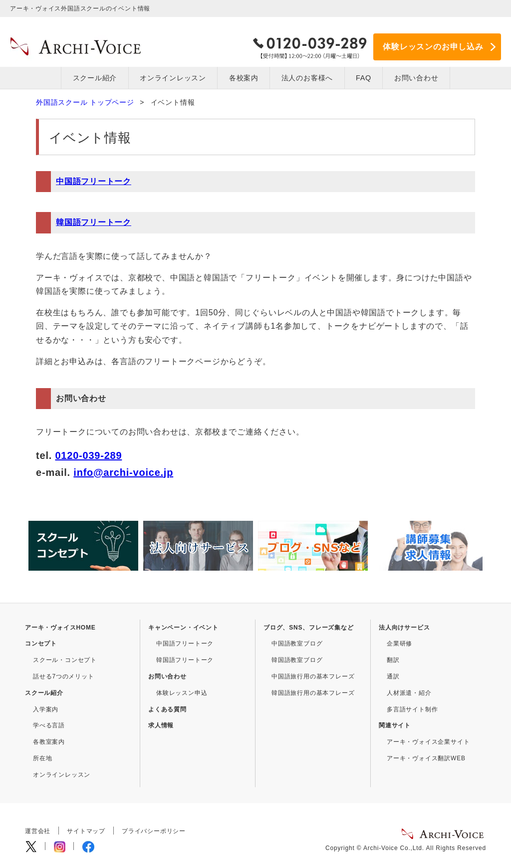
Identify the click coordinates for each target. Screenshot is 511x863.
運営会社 (37, 831)
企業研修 (399, 643)
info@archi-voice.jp (123, 471)
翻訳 (393, 659)
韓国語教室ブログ (296, 659)
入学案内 (45, 708)
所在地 (42, 758)
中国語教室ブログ (296, 643)
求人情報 (161, 725)
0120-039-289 (88, 454)
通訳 (393, 676)
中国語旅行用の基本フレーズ (312, 676)
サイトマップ (86, 831)
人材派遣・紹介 (409, 692)
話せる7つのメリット (63, 676)
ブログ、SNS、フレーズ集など (308, 627)
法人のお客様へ (307, 78)
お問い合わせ (167, 676)
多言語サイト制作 (412, 708)
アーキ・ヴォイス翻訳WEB (426, 758)
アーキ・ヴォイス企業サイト (428, 741)
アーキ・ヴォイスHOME (60, 627)
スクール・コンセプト (65, 659)
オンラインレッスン (173, 78)
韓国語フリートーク (93, 222)
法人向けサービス (404, 627)
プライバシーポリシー (154, 831)
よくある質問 (167, 708)
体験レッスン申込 (181, 692)
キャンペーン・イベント (183, 627)
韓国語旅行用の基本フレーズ (312, 692)
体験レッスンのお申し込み (433, 46)
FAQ (363, 78)
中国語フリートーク (93, 181)
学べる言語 (49, 725)
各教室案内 (49, 741)
